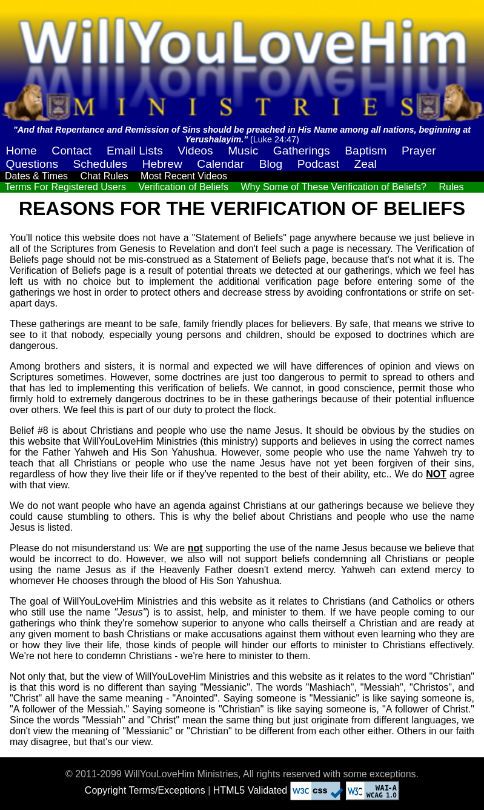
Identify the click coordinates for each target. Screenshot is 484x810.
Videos (195, 150)
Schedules (100, 164)
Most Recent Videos (184, 176)
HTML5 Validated (250, 790)
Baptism (365, 150)
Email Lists (135, 150)
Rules (451, 187)
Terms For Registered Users (65, 187)
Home (21, 150)
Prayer (419, 150)
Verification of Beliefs (184, 187)
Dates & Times (36, 176)
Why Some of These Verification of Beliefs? (333, 187)
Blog (270, 164)
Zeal (365, 164)
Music (243, 150)
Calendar (220, 164)
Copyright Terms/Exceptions (145, 790)
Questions (32, 164)
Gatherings (301, 150)
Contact (71, 150)
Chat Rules (104, 176)
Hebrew (162, 164)
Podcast (318, 164)
